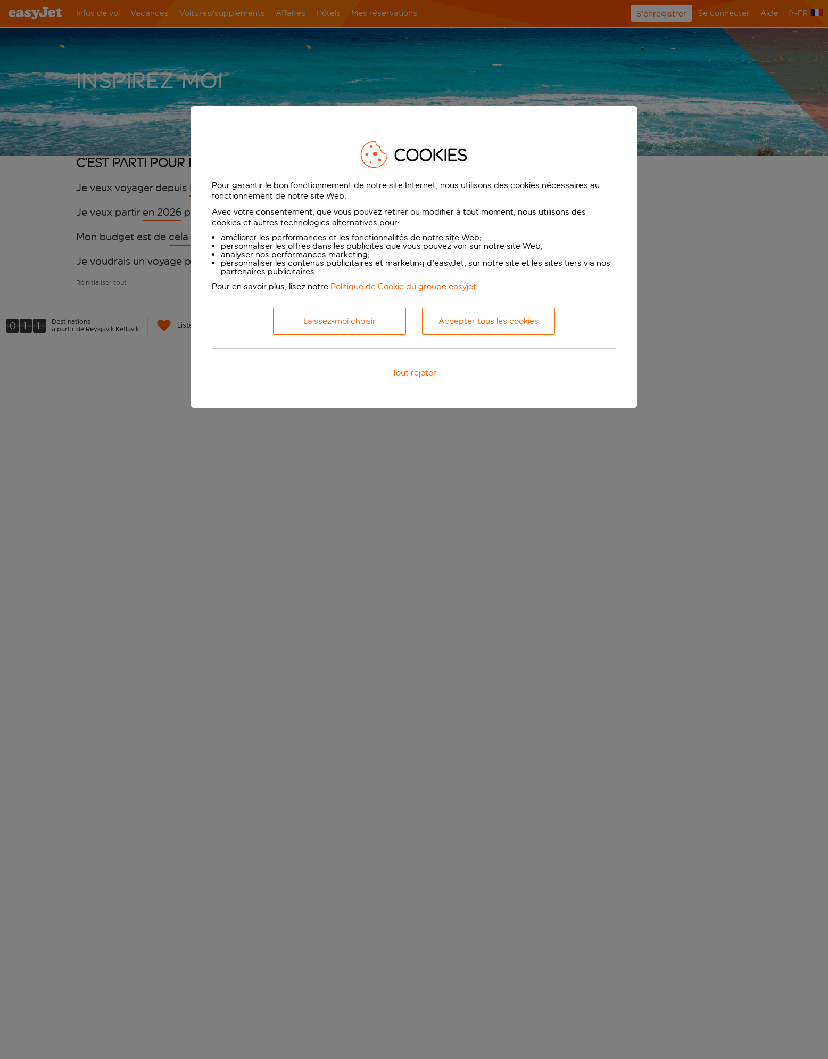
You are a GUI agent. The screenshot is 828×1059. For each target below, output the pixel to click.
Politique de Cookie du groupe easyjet (403, 286)
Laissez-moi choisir (339, 321)
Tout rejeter (414, 373)
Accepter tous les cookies (488, 321)
